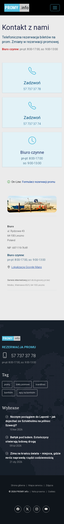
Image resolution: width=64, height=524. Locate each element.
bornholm (8, 393)
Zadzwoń (32, 82)
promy (7, 384)
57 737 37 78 (32, 89)
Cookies (51, 491)
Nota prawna (38, 491)
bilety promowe (23, 384)
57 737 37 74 (32, 124)
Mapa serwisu (35, 485)
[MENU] (55, 7)
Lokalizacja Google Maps (26, 267)
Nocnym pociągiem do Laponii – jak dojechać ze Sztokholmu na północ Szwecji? (30, 421)
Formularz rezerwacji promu (38, 181)
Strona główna (18, 485)
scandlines (40, 384)
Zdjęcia (49, 485)
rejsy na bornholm (27, 393)
